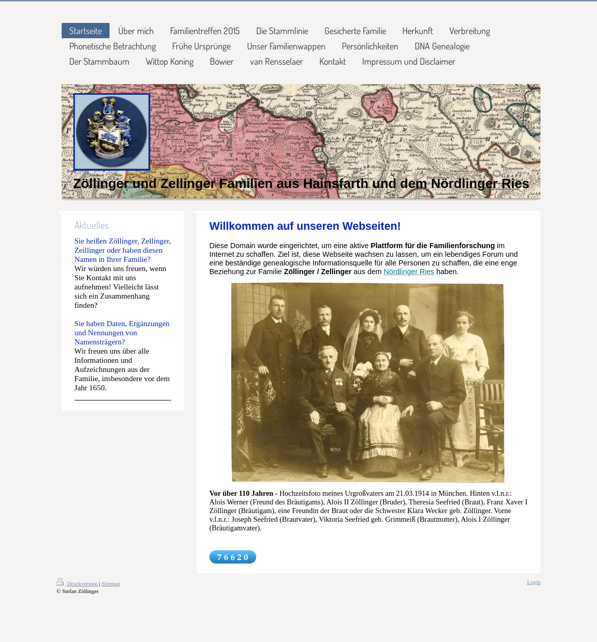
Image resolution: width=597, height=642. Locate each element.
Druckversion (78, 583)
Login (533, 582)
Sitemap (110, 583)
